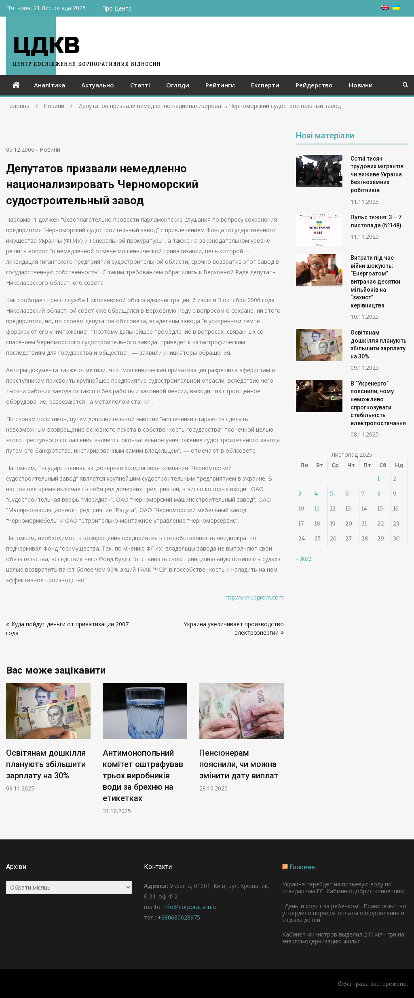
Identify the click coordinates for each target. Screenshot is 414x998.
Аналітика (49, 85)
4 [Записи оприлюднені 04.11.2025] (316, 493)
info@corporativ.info (190, 907)
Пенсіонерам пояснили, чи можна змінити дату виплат (239, 764)
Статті (140, 85)
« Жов (304, 558)
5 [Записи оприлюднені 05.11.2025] (331, 493)
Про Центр (117, 8)
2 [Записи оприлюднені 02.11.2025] (394, 478)
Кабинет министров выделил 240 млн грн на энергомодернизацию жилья (343, 937)
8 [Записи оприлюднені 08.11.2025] (378, 493)
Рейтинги (220, 85)
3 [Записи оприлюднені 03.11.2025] (300, 493)
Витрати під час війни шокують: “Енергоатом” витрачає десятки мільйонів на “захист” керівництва (375, 281)
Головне (302, 867)
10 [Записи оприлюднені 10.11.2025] (301, 508)
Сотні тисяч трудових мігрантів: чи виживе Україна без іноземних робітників (378, 174)
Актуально (97, 85)
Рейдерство (314, 85)
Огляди (177, 85)
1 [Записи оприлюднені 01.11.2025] (378, 478)
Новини (361, 85)
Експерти (265, 85)
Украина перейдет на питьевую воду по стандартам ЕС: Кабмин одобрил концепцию (343, 887)
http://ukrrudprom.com (254, 597)
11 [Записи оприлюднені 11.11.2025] (316, 508)
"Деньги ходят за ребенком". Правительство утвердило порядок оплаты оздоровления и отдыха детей (344, 913)
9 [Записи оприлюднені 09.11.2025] (394, 493)
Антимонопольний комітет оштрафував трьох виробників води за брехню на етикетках (143, 775)
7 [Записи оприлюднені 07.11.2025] (363, 493)
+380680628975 (179, 917)
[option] (48, 737)
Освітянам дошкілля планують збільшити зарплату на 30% (46, 764)
